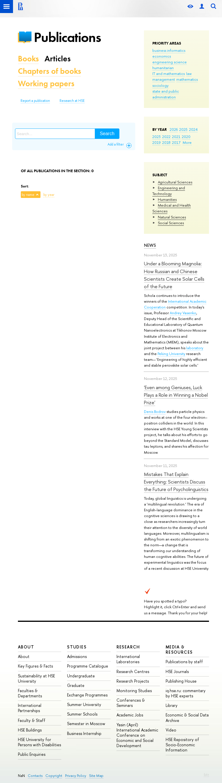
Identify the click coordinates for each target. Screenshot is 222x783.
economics (161, 56)
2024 (193, 129)
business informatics (168, 50)
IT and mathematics (168, 73)
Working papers (46, 83)
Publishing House (181, 681)
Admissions (77, 656)
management (163, 79)
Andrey (176, 312)
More (187, 142)
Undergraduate (81, 676)
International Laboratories (128, 659)
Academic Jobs (129, 715)
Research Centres (132, 671)
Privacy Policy (75, 775)
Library (171, 705)
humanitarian (163, 67)
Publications (67, 37)
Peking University (171, 353)
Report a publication (35, 100)
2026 (174, 129)
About (26, 647)
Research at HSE (72, 100)
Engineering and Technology (168, 190)
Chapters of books (49, 71)
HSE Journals (177, 671)
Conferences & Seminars (130, 702)
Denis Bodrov (155, 411)
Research (128, 647)
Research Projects (132, 681)
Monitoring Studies (134, 690)
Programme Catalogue (87, 666)
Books (28, 59)
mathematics (187, 79)
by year (48, 194)
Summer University (84, 704)
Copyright (53, 775)
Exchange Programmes (87, 695)
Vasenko (189, 312)
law (189, 73)
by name (28, 194)
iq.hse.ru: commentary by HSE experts (186, 693)
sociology (160, 85)
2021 (176, 136)
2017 (176, 142)
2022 (166, 136)
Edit (206, 775)
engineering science (169, 62)
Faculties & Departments (30, 693)
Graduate (75, 685)
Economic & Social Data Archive (187, 717)
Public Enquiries (31, 754)
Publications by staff (184, 661)
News (150, 245)
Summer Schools (82, 714)
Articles (58, 59)
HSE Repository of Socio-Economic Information (182, 745)
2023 (156, 136)
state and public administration (165, 94)
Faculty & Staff (31, 720)
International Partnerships (29, 708)
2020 (186, 136)
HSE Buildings (30, 730)
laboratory (194, 347)
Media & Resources (179, 649)
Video (171, 730)
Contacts (35, 775)
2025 (183, 129)
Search (107, 133)
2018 (166, 142)
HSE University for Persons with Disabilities (39, 742)
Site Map (96, 775)
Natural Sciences (172, 217)
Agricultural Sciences (175, 182)
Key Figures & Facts (35, 666)
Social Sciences (171, 222)
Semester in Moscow (86, 723)
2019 (156, 142)
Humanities (167, 199)
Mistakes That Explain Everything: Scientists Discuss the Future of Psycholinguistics (176, 482)
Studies (76, 647)
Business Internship (84, 733)
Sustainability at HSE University (36, 678)
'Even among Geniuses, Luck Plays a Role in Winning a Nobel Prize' (176, 395)
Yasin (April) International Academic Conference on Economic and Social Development (137, 735)
